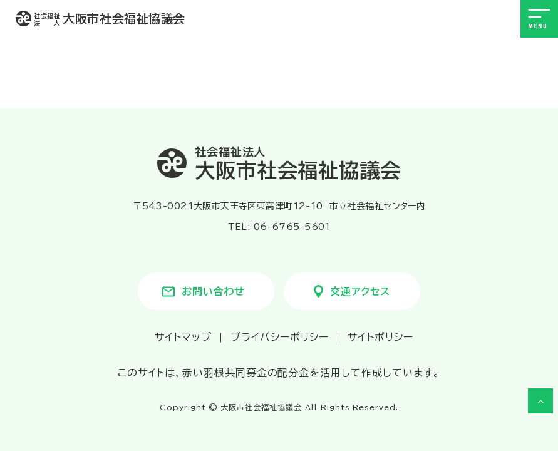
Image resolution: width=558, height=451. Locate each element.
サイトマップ (183, 337)
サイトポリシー (380, 337)
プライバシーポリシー (279, 337)
